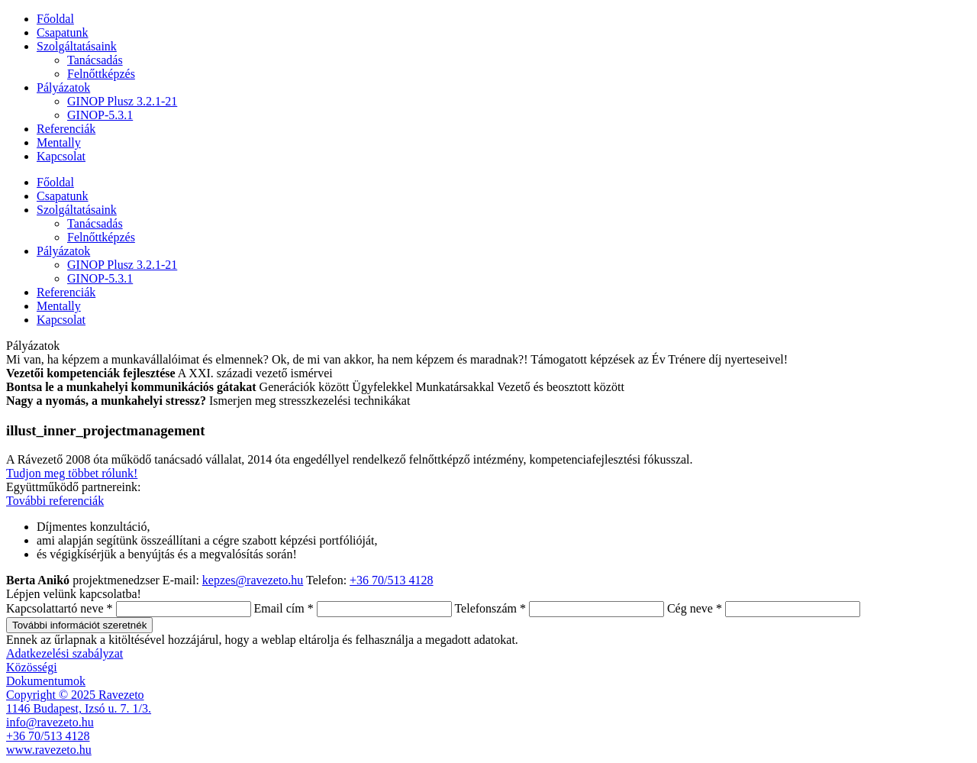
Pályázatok (63, 87)
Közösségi (31, 667)
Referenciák (66, 128)
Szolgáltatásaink (77, 46)
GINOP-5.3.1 (100, 114)
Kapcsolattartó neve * (59, 608)
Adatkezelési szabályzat (64, 653)
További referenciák (55, 500)
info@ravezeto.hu (50, 722)
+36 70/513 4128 (391, 580)
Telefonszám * (490, 608)
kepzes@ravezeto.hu (252, 580)
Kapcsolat (61, 156)
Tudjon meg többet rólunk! (71, 473)
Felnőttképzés (101, 73)
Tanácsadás (95, 59)
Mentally (59, 142)
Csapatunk (63, 32)
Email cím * (284, 608)
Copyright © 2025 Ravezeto (75, 694)
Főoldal (55, 18)
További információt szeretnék (79, 625)
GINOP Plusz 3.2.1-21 (122, 101)
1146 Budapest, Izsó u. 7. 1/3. (78, 708)
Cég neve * (694, 608)
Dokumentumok (45, 680)
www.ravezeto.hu (49, 749)
